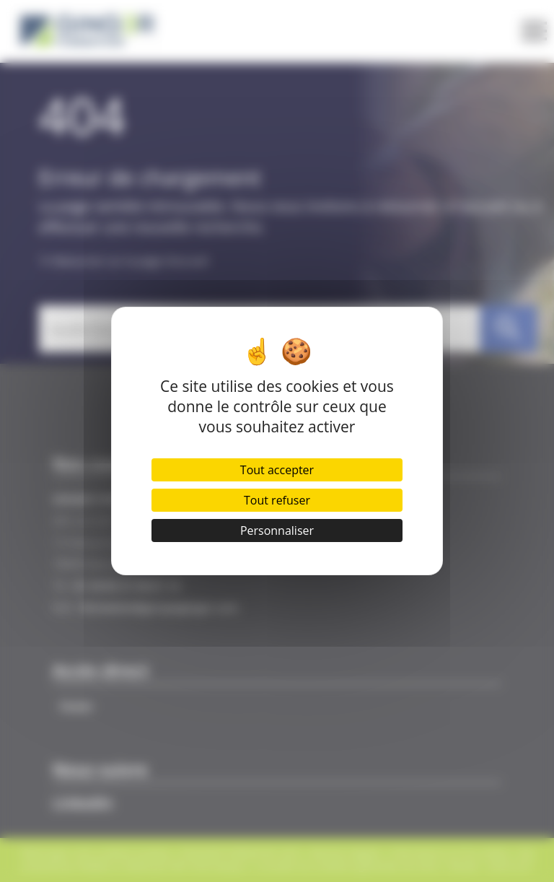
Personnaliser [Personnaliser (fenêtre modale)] (277, 530)
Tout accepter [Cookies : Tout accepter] (277, 470)
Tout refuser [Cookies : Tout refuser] (277, 500)
